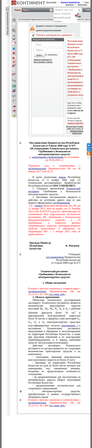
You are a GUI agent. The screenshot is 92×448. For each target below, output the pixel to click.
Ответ (39, 205)
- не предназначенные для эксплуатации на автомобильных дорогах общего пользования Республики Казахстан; (54, 380)
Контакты (70, 4)
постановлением (55, 257)
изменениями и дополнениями (47, 157)
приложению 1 (69, 325)
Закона (62, 177)
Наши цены (82, 4)
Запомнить (53, 55)
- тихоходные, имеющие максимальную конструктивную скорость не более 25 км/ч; (54, 358)
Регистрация (51, 2)
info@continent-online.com (77, 132)
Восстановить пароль (43, 62)
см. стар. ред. (57, 294)
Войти (39, 55)
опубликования (61, 202)
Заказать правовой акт (70, 2)
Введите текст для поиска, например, (63, 15)
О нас (86, 2)
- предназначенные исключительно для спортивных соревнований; (54, 387)
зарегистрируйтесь (76, 123)
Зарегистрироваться (43, 60)
